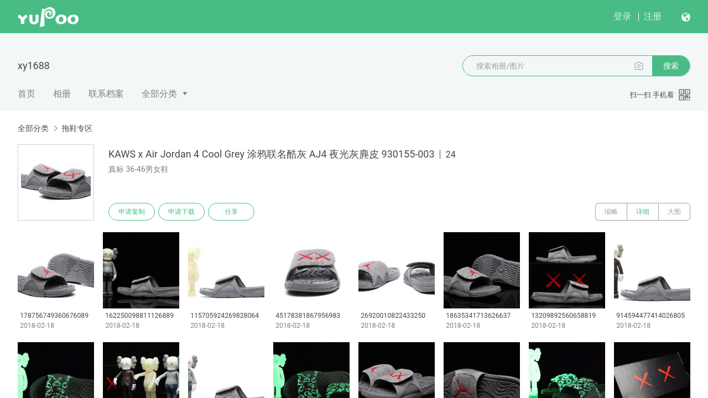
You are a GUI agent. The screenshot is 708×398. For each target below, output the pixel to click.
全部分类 (159, 93)
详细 (642, 212)
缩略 (611, 212)
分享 (231, 212)
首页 (26, 93)
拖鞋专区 (76, 128)
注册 (653, 16)
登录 (622, 16)
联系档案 (106, 93)
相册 (62, 93)
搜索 (671, 65)
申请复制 (131, 212)
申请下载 (181, 212)
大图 (674, 212)
